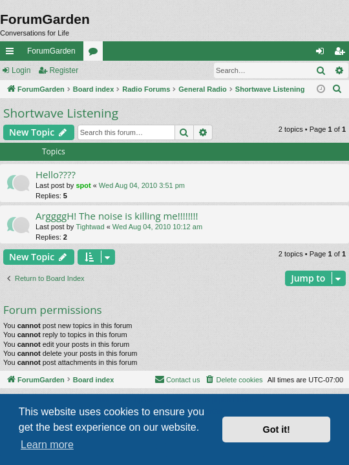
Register (63, 70)
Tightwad (90, 227)
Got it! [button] (276, 429)
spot (83, 185)
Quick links (12, 53)
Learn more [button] (47, 444)
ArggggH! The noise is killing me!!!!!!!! (117, 215)
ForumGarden (51, 51)
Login (21, 70)
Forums (96, 53)
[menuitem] (337, 89)
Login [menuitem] (323, 53)
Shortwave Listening (60, 113)
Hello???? (56, 174)
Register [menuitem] (342, 53)
